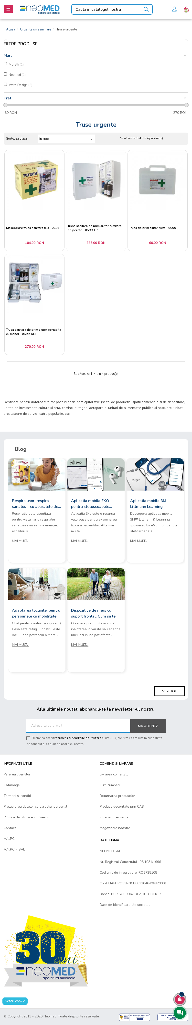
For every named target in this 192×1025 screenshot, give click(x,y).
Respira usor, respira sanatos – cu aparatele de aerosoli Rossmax (35, 504)
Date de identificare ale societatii (125, 904)
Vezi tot (169, 691)
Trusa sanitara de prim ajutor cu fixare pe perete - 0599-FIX (95, 228)
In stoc (67, 139)
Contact (10, 828)
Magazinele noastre (115, 828)
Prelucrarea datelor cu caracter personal (35, 806)
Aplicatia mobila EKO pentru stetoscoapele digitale (90, 504)
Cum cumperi (110, 785)
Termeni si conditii (18, 795)
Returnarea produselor (117, 795)
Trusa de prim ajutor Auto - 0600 (152, 228)
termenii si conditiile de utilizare (78, 738)
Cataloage (12, 785)
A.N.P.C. (9, 838)
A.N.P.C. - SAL (14, 849)
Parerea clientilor (17, 774)
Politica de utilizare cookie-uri (26, 817)
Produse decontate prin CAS (122, 806)
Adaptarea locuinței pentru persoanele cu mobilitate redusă (36, 613)
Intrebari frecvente (114, 817)
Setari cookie (15, 1001)
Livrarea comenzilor (115, 774)
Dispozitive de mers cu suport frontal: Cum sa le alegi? (93, 613)
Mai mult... (20, 541)
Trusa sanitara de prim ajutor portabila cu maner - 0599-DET (33, 332)
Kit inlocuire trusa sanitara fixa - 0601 (33, 228)
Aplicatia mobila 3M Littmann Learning (148, 503)
